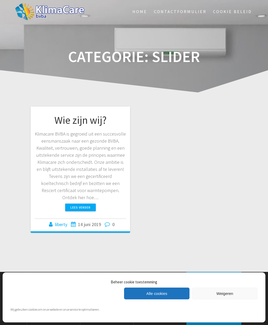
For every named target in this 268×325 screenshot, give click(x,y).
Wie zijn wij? (80, 120)
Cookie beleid (232, 11)
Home (139, 11)
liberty (61, 224)
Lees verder (80, 207)
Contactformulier (180, 11)
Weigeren (224, 293)
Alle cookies (156, 293)
